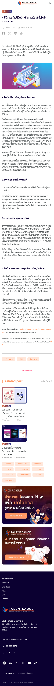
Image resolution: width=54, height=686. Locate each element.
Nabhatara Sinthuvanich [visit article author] (7, 419)
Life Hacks (9, 359)
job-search (9, 480)
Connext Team (10, 28)
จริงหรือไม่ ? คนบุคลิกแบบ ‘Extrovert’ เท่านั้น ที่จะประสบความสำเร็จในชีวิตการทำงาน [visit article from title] (14, 413)
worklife (38, 475)
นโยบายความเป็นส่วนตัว (26, 674)
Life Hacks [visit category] (7, 11)
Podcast (5, 599)
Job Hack (5, 583)
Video (4, 595)
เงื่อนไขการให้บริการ (8, 674)
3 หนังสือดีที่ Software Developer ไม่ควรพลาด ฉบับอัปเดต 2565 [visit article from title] (14, 451)
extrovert (38, 469)
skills (21, 359)
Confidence (9, 475)
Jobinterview (22, 464)
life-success (23, 469)
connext (33, 359)
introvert (8, 469)
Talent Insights (8, 579)
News (4, 591)
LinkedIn (8, 464)
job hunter (24, 475)
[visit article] (14, 395)
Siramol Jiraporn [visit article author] (8, 457)
